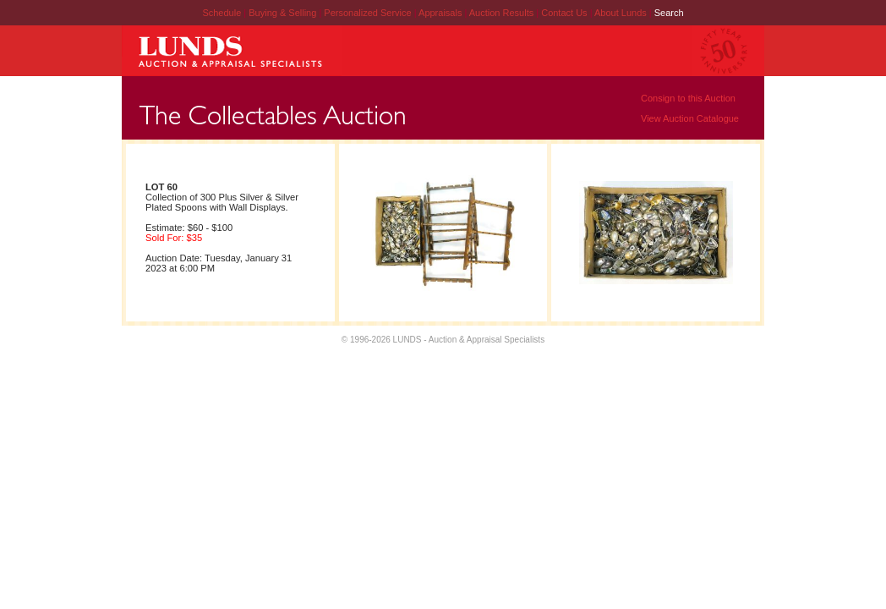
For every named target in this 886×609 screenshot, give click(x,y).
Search (669, 13)
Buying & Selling (284, 13)
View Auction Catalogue (690, 118)
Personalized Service (368, 13)
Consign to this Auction (688, 98)
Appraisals (441, 13)
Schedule (221, 13)
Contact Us (564, 13)
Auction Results (502, 13)
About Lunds (621, 13)
